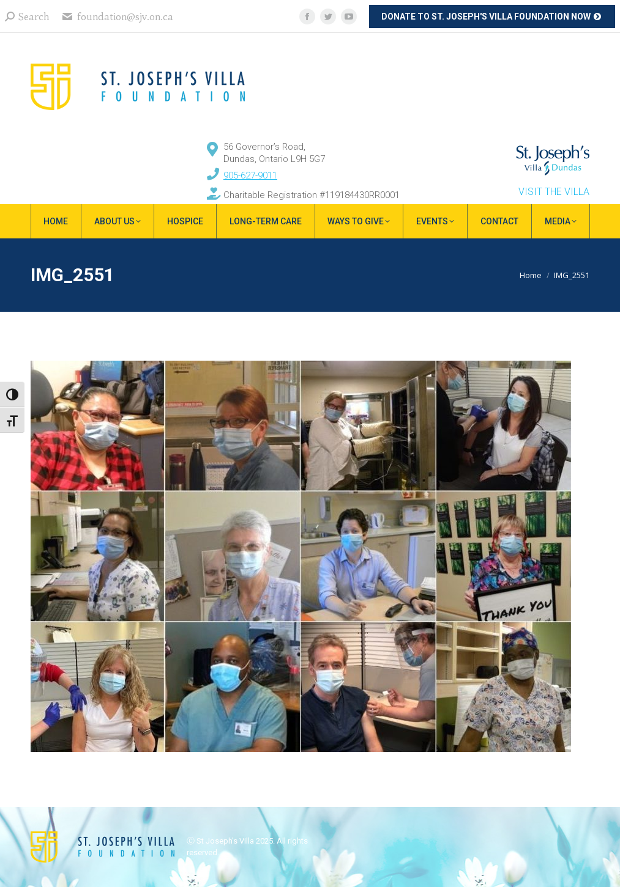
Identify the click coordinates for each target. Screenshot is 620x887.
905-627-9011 (250, 175)
